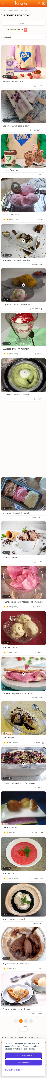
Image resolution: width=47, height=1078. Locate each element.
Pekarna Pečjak (37, 264)
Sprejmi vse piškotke (23, 1056)
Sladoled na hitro (11, 873)
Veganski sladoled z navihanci (17, 304)
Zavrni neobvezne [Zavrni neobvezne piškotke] (23, 1063)
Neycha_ (40, 399)
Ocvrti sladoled (10, 827)
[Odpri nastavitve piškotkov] (14, 1070)
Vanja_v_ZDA (38, 878)
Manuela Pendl (37, 130)
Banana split (8, 737)
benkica (40, 787)
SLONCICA (39, 607)
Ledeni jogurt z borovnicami (16, 126)
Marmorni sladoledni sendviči (17, 260)
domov (3, 10)
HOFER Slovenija (37, 1013)
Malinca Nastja (38, 923)
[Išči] (39, 3)
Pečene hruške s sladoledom (16, 1009)
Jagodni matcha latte (13, 81)
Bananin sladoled (11, 647)
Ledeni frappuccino (12, 170)
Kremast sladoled (11, 214)
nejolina (40, 652)
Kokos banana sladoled (14, 919)
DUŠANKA (39, 219)
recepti (10, 10)
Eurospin (40, 86)
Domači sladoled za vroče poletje (19, 783)
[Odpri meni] (3, 3)
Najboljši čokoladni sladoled (16, 963)
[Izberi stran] (24, 1030)
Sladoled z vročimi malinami (16, 349)
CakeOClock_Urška (37, 517)
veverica (40, 354)
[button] (43, 3)
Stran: (24, 1028)
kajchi (41, 968)
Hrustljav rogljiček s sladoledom (18, 693)
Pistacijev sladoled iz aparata (16, 394)
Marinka (37, 742)
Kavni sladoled (10, 557)
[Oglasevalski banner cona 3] (23, 439)
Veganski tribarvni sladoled (16, 513)
